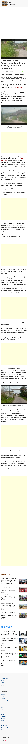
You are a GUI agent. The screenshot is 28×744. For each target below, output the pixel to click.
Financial (3, 712)
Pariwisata (3, 729)
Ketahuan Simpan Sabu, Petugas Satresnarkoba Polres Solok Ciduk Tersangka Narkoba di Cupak (9, 589)
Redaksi (3, 680)
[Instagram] (5, 740)
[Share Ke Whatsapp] (22, 71)
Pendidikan (3, 723)
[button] (25, 3)
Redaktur (3, 585)
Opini (2, 721)
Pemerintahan (4, 727)
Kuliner (3, 732)
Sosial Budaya (4, 725)
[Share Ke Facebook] (24, 71)
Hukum (3, 698)
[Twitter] (3, 740)
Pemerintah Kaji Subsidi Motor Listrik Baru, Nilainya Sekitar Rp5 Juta (9, 662)
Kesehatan (3, 716)
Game (2, 714)
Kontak (3, 682)
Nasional (3, 703)
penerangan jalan (18, 87)
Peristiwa (3, 705)
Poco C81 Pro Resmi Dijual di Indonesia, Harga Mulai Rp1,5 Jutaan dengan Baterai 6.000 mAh (9, 633)
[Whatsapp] (7, 740)
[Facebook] (1, 740)
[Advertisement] (14, 22)
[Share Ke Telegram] (26, 71)
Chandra (3, 636)
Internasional (4, 701)
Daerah (3, 694)
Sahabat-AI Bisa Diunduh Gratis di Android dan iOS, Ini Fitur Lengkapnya (9, 640)
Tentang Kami (4, 678)
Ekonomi (3, 696)
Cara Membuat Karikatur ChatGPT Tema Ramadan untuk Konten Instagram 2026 (9, 654)
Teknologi (3, 709)
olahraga (3, 718)
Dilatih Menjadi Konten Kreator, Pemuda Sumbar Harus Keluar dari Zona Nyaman (9, 647)
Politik (2, 707)
